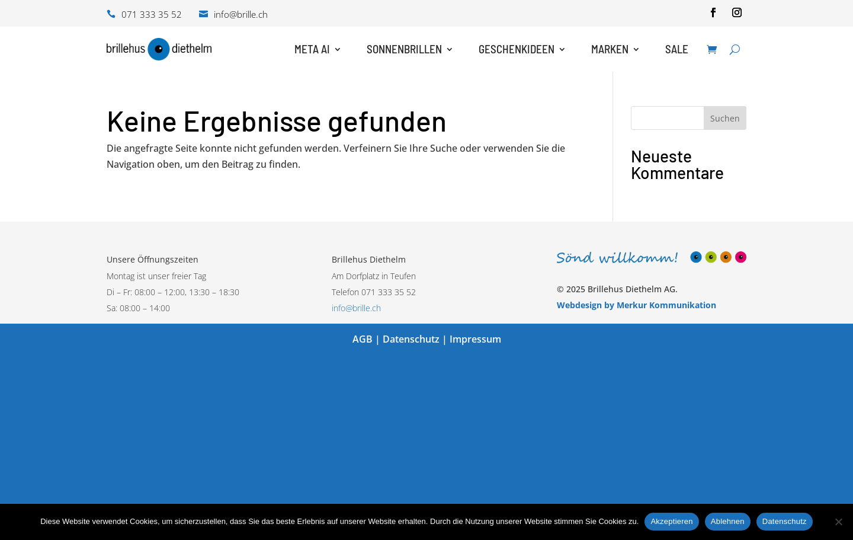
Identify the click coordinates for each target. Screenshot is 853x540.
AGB (362, 339)
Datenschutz (411, 339)
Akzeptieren (671, 521)
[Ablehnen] (838, 522)
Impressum (475, 339)
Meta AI (312, 49)
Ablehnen (728, 521)
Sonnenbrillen (404, 49)
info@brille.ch (356, 308)
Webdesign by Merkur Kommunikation (636, 305)
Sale (676, 49)
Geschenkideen (516, 49)
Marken (609, 49)
